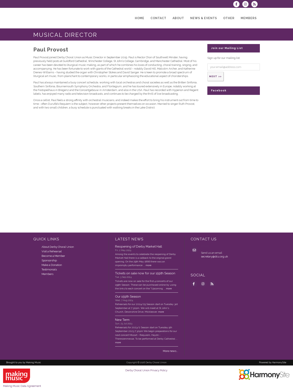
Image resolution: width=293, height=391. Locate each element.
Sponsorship (49, 260)
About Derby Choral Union (58, 246)
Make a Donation (52, 264)
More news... (170, 351)
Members (47, 274)
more (148, 265)
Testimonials (49, 269)
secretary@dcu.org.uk (214, 256)
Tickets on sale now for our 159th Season (145, 273)
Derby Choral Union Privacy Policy (146, 370)
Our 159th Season (128, 296)
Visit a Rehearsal (52, 251)
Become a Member (53, 255)
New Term (122, 320)
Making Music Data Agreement (22, 386)
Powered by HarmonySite (272, 362)
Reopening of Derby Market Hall (138, 246)
